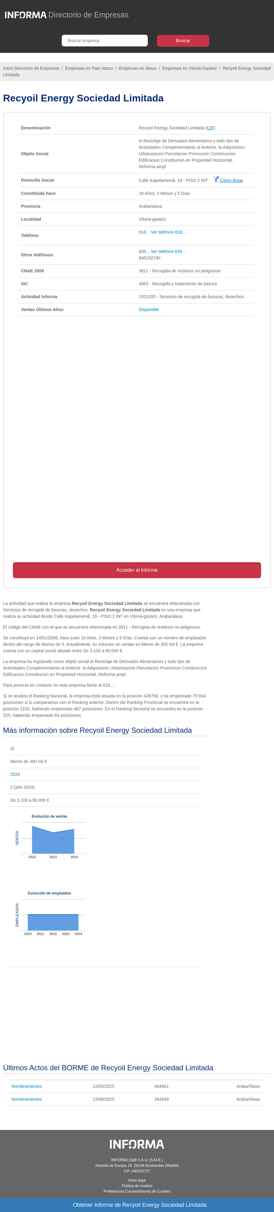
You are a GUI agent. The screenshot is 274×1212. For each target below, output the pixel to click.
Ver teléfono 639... (168, 251)
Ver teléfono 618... (168, 232)
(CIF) (210, 127)
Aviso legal (137, 1180)
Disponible (149, 309)
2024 (15, 774)
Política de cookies (137, 1186)
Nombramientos (26, 1086)
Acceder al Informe (137, 570)
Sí (12, 748)
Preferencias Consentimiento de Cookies (137, 1191)
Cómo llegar (228, 180)
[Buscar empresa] (105, 40)
